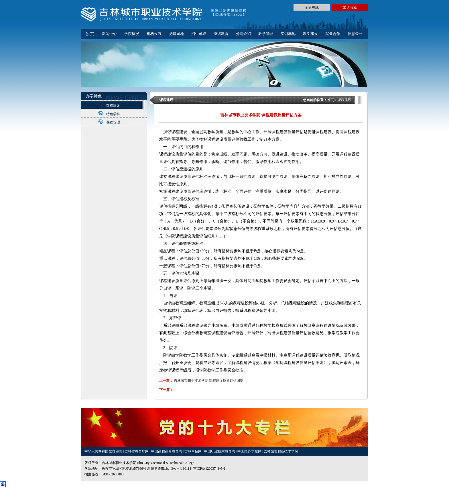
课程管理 (113, 122)
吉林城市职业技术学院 (281, 451)
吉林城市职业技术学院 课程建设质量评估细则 (208, 381)
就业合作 (332, 34)
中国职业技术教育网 (220, 451)
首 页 (89, 34)
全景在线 (312, 7)
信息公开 (355, 34)
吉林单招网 (193, 451)
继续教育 (221, 34)
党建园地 (176, 34)
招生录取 (198, 34)
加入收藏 (350, 7)
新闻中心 (109, 34)
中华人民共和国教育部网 (103, 451)
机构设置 (154, 34)
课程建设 (113, 106)
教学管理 (265, 34)
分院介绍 (243, 34)
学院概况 (131, 34)
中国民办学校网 (249, 451)
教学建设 (310, 34)
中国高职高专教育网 (167, 451)
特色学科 (113, 114)
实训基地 (288, 34)
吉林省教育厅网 (137, 451)
